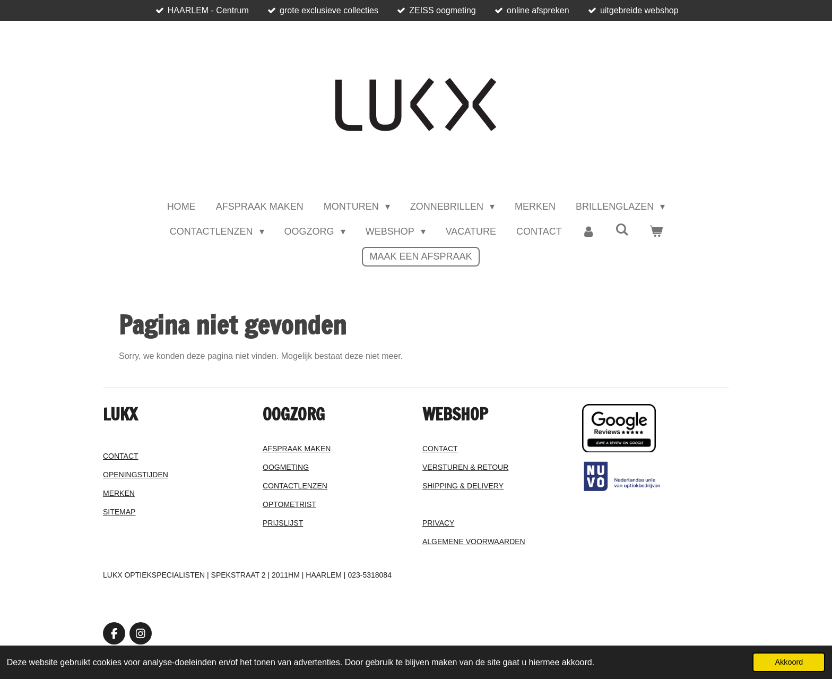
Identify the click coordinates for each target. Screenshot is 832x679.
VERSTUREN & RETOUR (465, 467)
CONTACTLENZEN (295, 486)
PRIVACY (438, 523)
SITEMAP (119, 512)
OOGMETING (286, 467)
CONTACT (120, 456)
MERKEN (119, 493)
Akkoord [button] (789, 662)
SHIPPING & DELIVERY (463, 486)
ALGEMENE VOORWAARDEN (473, 541)
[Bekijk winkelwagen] (656, 232)
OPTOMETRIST (289, 504)
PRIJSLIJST (283, 523)
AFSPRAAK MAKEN (297, 448)
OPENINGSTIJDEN (135, 474)
